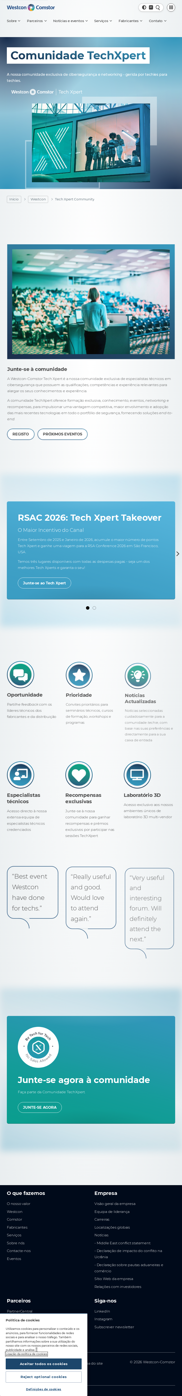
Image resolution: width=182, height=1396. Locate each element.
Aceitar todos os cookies (44, 1364)
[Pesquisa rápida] (158, 7)
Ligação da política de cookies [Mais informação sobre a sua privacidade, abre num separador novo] (26, 1354)
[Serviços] (103, 20)
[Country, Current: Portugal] (151, 7)
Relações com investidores (117, 1287)
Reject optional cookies (44, 1377)
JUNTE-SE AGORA (39, 1107)
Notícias (101, 1235)
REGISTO (35, 422)
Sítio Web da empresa (113, 1279)
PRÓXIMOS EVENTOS (71, 422)
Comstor (14, 1219)
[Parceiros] (36, 20)
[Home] (31, 7)
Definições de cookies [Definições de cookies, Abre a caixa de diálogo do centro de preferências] (43, 1389)
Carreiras (101, 1219)
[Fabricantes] (130, 20)
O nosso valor (18, 1204)
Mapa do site (91, 1363)
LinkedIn (102, 1311)
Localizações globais (112, 1227)
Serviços (14, 1235)
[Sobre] (13, 20)
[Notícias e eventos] (70, 20)
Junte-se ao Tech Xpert (44, 583)
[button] (144, 7)
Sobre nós (16, 1243)
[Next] (177, 553)
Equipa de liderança (112, 1211)
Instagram (103, 1319)
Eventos (14, 1259)
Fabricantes (17, 1227)
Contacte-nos (19, 1251)
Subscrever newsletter (114, 1327)
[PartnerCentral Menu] (171, 7)
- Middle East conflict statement (122, 1243)
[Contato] (157, 20)
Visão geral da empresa (114, 1204)
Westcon (38, 199)
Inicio (14, 199)
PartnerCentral (19, 1311)
